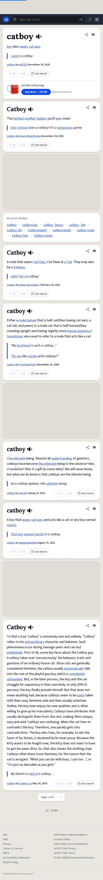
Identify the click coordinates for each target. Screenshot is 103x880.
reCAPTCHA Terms (64, 853)
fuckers (41, 118)
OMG (14, 276)
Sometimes (15, 336)
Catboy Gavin (43, 235)
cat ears (35, 46)
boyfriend (23, 345)
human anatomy (78, 331)
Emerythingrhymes (30, 136)
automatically (74, 668)
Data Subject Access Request (71, 844)
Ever (14, 127)
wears (24, 46)
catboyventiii (62, 230)
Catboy (11, 136)
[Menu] (97, 19)
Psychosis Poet (27, 365)
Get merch (39, 74)
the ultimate (47, 463)
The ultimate (16, 458)
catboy (11, 65)
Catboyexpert (37, 230)
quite (80, 695)
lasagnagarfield (28, 543)
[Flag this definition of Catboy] (94, 108)
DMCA (6, 853)
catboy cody (85, 230)
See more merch (61, 92)
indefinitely (15, 652)
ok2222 (23, 65)
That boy (17, 534)
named (29, 534)
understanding (61, 458)
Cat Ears (39, 262)
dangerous (65, 127)
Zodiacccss (25, 783)
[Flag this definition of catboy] (93, 35)
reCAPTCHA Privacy (65, 848)
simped (23, 127)
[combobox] (48, 19)
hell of (33, 773)
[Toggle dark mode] (90, 19)
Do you (17, 356)
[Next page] (61, 797)
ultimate (52, 483)
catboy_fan (77, 225)
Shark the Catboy (29, 285)
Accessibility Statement (16, 858)
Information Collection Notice (70, 835)
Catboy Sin (14, 230)
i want (15, 56)
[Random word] (81, 19)
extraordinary (34, 641)
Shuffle (51, 810)
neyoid (23, 493)
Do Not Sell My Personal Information (74, 858)
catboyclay (30, 225)
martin (11, 525)
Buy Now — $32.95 (36, 92)
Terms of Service (13, 848)
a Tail (68, 262)
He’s (22, 276)
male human (27, 320)
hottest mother (24, 118)
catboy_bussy (53, 225)
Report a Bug (10, 862)
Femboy (19, 267)
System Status (62, 839)
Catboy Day (20, 235)
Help (5, 839)
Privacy (7, 844)
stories (32, 356)
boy (9, 46)
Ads (5, 835)
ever (59, 118)
